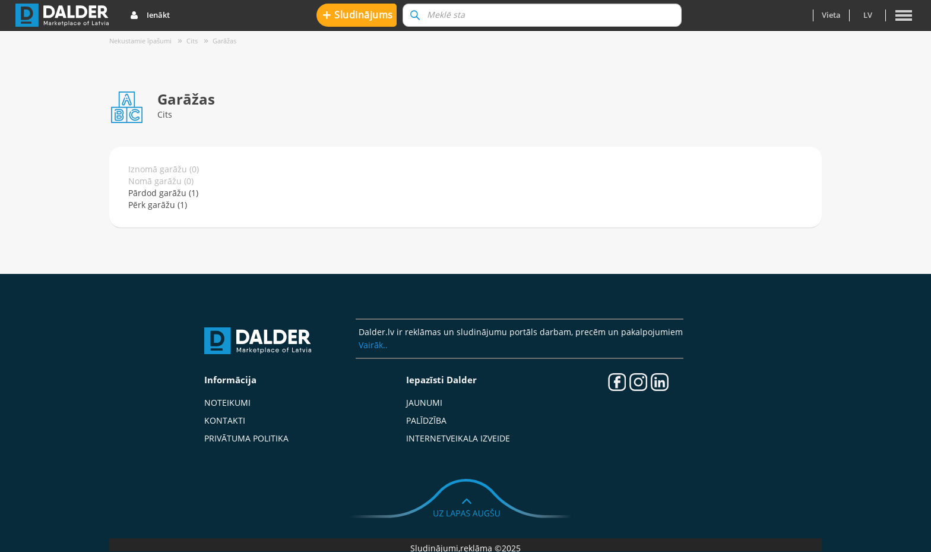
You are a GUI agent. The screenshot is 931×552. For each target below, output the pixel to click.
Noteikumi (227, 402)
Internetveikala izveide (458, 438)
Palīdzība (426, 420)
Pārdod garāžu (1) (163, 192)
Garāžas (224, 40)
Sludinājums (357, 14)
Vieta (831, 15)
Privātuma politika (246, 438)
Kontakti (224, 420)
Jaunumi (424, 402)
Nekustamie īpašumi (140, 40)
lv (867, 15)
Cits (192, 40)
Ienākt (150, 15)
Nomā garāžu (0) (161, 181)
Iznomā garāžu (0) (163, 169)
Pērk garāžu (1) (157, 204)
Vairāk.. (373, 345)
